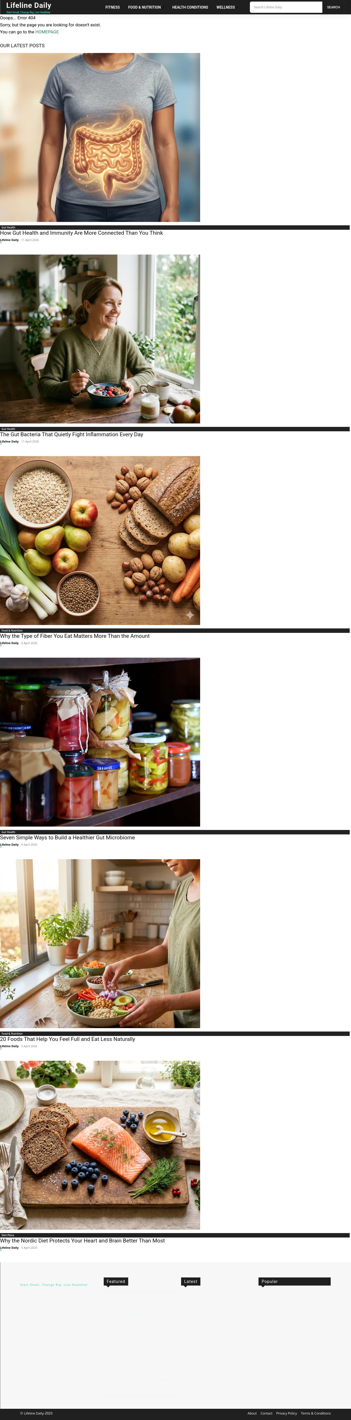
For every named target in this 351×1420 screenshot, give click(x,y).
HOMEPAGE (47, 31)
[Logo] (33, 7)
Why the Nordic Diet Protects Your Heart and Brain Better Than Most (82, 1241)
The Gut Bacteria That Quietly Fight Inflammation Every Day (71, 434)
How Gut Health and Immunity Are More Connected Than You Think (81, 233)
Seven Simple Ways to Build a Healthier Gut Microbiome (67, 837)
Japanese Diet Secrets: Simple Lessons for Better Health (152, 1308)
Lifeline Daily (9, 240)
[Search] (333, 7)
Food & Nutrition (12, 630)
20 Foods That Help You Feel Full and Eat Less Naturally (67, 1039)
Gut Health (8, 227)
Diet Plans (8, 1235)
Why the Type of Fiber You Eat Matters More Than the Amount (75, 636)
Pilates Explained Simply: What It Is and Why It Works (151, 1376)
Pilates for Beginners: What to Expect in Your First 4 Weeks (152, 1344)
